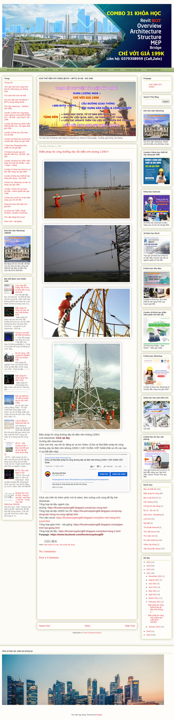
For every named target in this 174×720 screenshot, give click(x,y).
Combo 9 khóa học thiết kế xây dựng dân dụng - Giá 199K (17, 177)
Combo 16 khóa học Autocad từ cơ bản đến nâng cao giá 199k (17, 140)
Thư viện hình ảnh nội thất (15, 95)
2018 (148, 635)
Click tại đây (63, 438)
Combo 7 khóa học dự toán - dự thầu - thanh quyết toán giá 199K (16, 191)
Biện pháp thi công (65, 70)
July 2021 (153, 584)
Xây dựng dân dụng (31, 70)
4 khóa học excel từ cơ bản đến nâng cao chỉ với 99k (17, 199)
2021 (148, 573)
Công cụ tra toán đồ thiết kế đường (22, 334)
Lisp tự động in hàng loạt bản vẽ (22, 422)
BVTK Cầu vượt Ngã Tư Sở (21, 471)
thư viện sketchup (84, 70)
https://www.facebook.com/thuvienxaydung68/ (76, 534)
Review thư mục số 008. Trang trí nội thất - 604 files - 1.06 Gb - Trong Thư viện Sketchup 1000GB (17, 498)
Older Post (130, 626)
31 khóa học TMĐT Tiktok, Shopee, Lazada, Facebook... (16, 212)
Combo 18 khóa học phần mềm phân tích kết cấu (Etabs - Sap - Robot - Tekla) (17, 163)
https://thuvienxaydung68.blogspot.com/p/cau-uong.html (77, 507)
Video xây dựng (149, 544)
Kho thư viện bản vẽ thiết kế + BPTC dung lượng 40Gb (16, 101)
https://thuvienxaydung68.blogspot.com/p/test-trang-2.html (89, 531)
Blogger (99, 715)
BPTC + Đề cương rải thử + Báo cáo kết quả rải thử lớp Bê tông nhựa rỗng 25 (16, 449)
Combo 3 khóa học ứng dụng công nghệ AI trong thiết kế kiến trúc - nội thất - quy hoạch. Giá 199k (17, 116)
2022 (148, 569)
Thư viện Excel (102, 70)
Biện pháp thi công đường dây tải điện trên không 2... (156, 608)
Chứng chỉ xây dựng (133, 70)
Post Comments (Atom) (92, 633)
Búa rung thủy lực (150, 498)
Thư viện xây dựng (12, 8)
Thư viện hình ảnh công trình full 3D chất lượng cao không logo (16, 89)
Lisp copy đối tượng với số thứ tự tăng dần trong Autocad (22, 288)
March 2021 (154, 598)
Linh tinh (117, 70)
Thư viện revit (149, 536)
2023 (148, 566)
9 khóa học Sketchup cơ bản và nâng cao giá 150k (17, 183)
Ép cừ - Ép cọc (149, 510)
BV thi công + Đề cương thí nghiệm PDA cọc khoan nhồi (22, 356)
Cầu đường (48, 70)
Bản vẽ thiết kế (12, 70)
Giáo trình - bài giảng (13, 221)
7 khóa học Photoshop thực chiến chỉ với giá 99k (15, 146)
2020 (148, 631)
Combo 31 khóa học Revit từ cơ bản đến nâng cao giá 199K (17, 170)
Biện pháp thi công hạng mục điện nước (21, 378)
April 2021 (153, 594)
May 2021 (153, 591)
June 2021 (153, 587)
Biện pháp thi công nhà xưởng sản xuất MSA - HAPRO (156, 618)
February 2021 (155, 602)
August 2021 (154, 580)
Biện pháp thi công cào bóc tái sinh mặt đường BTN (22, 311)
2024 (148, 562)
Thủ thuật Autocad (154, 70)
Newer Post (44, 626)
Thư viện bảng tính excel (14, 217)
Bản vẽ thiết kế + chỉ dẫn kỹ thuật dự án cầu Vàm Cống (22, 399)
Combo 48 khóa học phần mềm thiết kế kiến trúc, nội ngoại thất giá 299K (17, 126)
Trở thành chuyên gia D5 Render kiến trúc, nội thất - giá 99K (16, 154)
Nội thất (146, 523)
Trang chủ (8, 82)
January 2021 (154, 627)
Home (87, 626)
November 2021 (155, 576)
